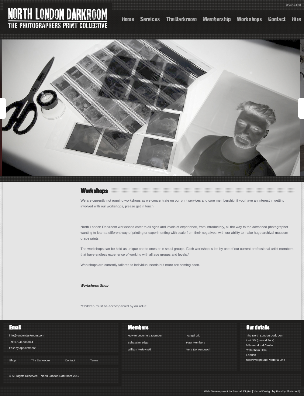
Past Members (195, 342)
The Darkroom (181, 18)
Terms (94, 360)
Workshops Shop (95, 285)
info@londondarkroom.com (26, 335)
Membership (217, 18)
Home (128, 18)
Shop (12, 360)
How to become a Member (145, 335)
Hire (296, 18)
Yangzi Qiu (193, 335)
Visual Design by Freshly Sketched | (277, 391)
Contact (277, 18)
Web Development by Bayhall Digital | (228, 391)
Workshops (249, 18)
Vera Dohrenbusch (198, 349)
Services (150, 18)
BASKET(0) (293, 4)
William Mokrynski (139, 349)
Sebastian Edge (138, 342)
